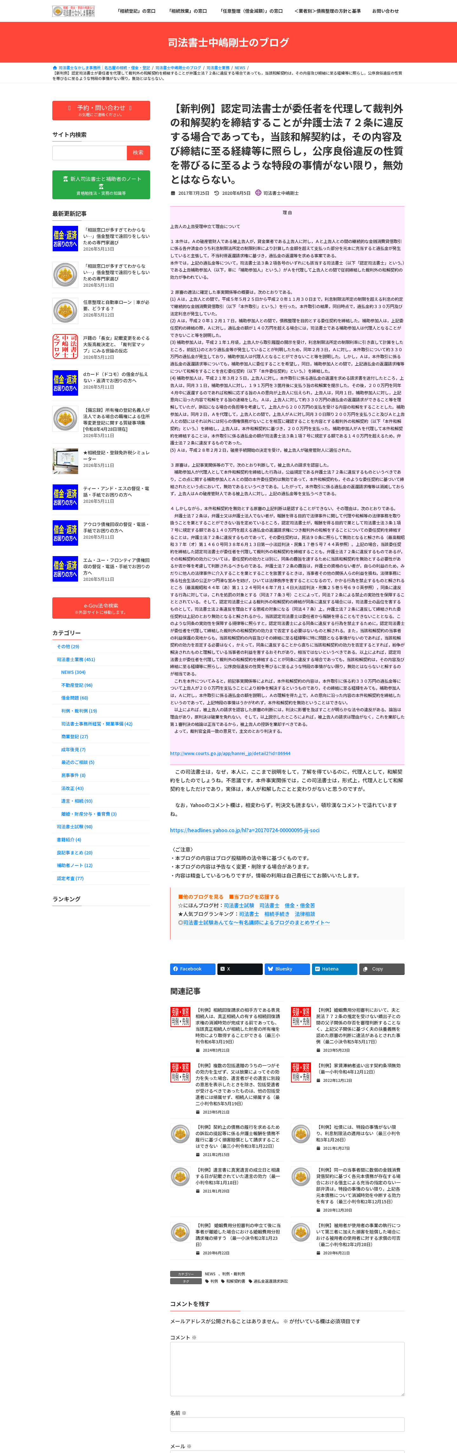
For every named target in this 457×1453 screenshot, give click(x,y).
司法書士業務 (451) (76, 659)
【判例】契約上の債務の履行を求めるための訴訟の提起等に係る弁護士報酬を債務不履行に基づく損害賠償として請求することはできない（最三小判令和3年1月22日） (237, 1136)
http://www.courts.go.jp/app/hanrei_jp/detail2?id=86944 (230, 753)
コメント (183, 1337)
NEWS (210, 1273)
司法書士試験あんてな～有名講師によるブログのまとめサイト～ (256, 922)
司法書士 (269, 905)
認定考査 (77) (70, 878)
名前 (178, 1423)
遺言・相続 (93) (77, 801)
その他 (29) (68, 646)
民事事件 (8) (73, 775)
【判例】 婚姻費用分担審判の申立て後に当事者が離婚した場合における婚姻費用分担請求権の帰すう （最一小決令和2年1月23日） (238, 1234)
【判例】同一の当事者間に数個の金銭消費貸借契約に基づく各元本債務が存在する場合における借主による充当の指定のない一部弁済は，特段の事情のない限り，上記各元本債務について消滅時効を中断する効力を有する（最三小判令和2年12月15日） (358, 1186)
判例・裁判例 (233, 1273)
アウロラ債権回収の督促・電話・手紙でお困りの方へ (116, 527)
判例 (214, 1281)
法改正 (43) (72, 788)
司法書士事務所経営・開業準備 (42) (97, 723)
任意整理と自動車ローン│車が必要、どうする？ (116, 305)
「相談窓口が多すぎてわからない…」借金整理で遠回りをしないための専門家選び (116, 235)
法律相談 (305, 913)
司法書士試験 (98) (75, 826)
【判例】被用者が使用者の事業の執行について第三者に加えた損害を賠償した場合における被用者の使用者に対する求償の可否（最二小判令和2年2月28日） (358, 1234)
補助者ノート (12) (75, 865)
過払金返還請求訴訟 (271, 1281)
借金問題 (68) (74, 697)
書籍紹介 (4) (69, 839)
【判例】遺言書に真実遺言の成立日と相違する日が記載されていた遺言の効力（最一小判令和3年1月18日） (237, 1176)
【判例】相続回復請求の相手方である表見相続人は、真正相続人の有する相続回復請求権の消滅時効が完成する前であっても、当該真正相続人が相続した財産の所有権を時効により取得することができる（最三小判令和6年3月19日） (237, 1026)
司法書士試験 (239, 905)
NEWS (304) (73, 672)
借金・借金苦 (300, 905)
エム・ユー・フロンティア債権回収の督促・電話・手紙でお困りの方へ (116, 565)
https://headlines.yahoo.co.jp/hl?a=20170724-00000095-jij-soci (245, 830)
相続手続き (277, 913)
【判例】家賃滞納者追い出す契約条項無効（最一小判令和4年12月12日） (358, 1068)
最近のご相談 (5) (78, 762)
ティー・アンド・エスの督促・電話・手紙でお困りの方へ (116, 491)
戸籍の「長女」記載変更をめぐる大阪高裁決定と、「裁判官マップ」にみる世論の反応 (116, 343)
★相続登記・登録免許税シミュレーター (116, 455)
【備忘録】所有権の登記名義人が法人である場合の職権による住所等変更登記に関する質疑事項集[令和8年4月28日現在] (116, 419)
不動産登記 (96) (77, 685)
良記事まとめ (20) (75, 852)
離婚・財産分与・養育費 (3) (89, 813)
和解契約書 (235, 1281)
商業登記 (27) (74, 736)
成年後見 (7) (73, 749)
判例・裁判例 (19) (79, 710)
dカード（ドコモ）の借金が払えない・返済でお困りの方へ (115, 377)
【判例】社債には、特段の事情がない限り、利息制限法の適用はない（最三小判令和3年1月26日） (358, 1133)
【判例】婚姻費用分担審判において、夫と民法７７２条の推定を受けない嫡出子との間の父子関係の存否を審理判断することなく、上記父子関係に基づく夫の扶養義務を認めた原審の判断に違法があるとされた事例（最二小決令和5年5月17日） (358, 1026)
